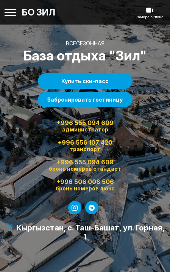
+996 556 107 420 (85, 146)
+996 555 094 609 (85, 126)
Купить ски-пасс (85, 81)
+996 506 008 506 (85, 185)
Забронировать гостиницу (85, 99)
